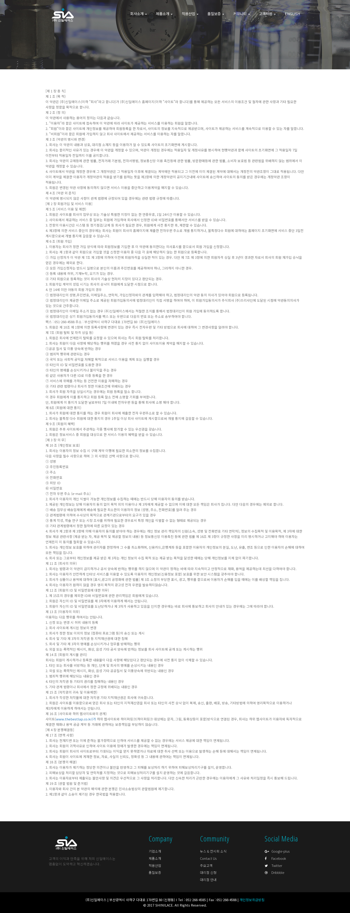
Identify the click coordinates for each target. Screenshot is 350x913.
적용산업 (155, 865)
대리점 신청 (208, 872)
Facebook (275, 858)
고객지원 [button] (267, 13)
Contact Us (208, 858)
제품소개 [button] (164, 13)
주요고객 (206, 865)
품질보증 (155, 872)
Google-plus (277, 851)
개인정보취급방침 (252, 899)
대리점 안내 (208, 879)
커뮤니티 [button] (241, 13)
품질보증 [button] (215, 13)
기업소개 (155, 851)
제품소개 (155, 858)
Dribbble (274, 872)
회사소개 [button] (138, 13)
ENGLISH (292, 13)
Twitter (273, 865)
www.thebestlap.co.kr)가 (76, 719)
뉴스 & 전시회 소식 (213, 851)
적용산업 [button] (190, 13)
